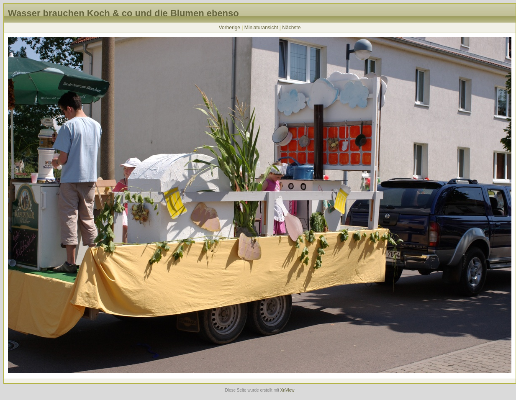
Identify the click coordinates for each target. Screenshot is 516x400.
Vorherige (229, 28)
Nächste (291, 28)
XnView (287, 390)
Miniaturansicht (261, 28)
